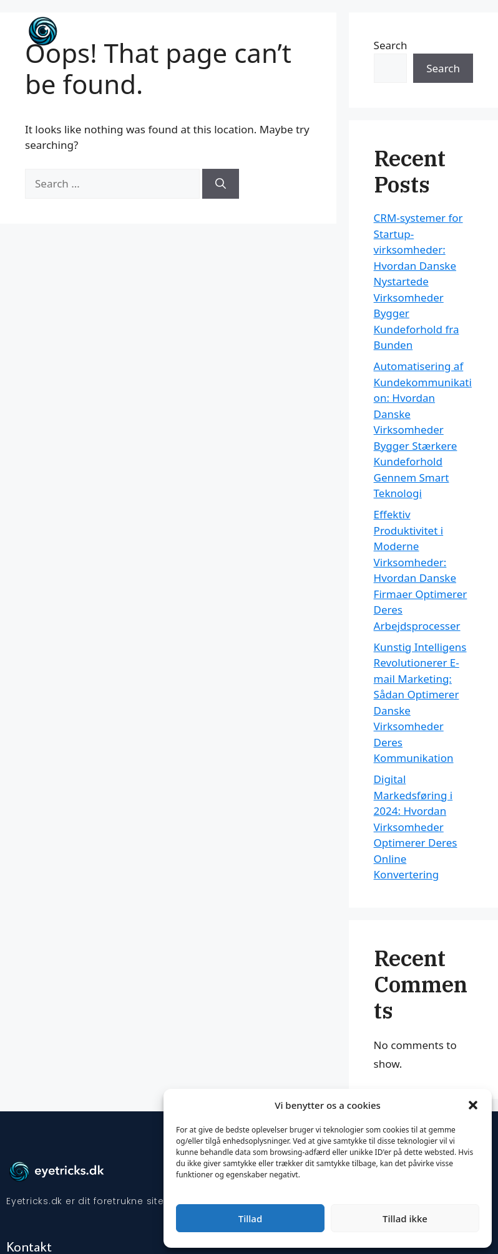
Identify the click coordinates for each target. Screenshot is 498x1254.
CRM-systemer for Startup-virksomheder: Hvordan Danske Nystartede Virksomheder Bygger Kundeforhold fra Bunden (418, 281)
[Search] (220, 184)
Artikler (449, 31)
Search (443, 68)
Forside (401, 31)
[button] (473, 1105)
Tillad (250, 1218)
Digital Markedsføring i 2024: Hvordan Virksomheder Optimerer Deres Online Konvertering (415, 826)
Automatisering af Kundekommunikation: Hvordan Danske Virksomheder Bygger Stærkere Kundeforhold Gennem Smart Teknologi (423, 429)
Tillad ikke (405, 1218)
